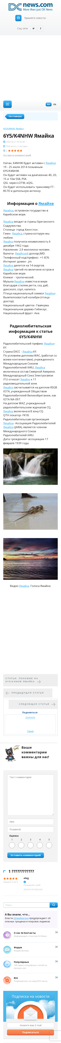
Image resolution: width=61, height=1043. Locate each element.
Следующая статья (34, 704)
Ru (48, 105)
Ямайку (25, 379)
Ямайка (20, 128)
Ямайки (51, 163)
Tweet (30, 731)
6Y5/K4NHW (9, 128)
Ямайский (21, 253)
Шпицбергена (21, 918)
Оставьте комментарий (17, 155)
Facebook (40, 28)
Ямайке (46, 203)
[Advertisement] (30, 67)
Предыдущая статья (28, 693)
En (54, 105)
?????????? (30, 717)
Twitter (33, 28)
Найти (54, 905)
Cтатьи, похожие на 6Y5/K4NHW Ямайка (22, 680)
